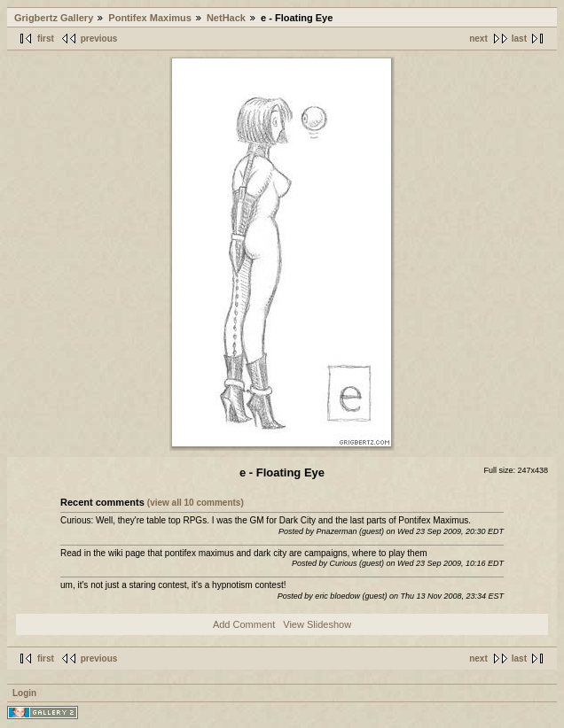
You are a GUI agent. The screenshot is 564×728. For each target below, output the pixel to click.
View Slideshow (317, 624)
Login (24, 693)
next (478, 38)
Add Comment (244, 624)
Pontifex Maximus (150, 17)
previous (99, 38)
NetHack (226, 17)
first (45, 38)
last (519, 38)
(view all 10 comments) (195, 502)
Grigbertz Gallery (53, 17)
